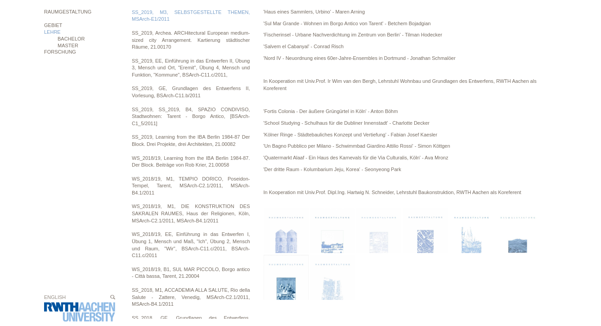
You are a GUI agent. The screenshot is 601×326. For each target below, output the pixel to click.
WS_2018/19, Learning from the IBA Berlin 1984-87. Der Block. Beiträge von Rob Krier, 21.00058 (191, 161)
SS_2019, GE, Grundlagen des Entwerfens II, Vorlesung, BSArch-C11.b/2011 (191, 92)
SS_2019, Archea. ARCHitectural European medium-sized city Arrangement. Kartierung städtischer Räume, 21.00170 (191, 40)
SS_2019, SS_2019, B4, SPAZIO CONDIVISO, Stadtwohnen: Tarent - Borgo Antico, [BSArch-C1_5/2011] (191, 116)
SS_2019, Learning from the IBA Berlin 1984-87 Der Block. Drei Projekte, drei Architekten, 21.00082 (191, 140)
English (55, 297)
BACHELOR (71, 38)
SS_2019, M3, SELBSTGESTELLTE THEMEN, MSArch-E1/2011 (191, 15)
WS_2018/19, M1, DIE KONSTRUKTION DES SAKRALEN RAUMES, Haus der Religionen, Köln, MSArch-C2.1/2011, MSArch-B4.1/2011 (191, 213)
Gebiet (53, 25)
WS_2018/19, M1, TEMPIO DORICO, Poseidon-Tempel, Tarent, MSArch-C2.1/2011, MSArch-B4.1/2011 (191, 185)
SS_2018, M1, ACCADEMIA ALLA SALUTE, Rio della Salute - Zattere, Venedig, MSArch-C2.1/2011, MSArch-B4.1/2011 (191, 297)
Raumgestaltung (67, 11)
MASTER (68, 45)
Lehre (52, 32)
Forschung (60, 51)
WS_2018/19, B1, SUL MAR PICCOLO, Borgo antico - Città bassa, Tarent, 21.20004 (191, 273)
